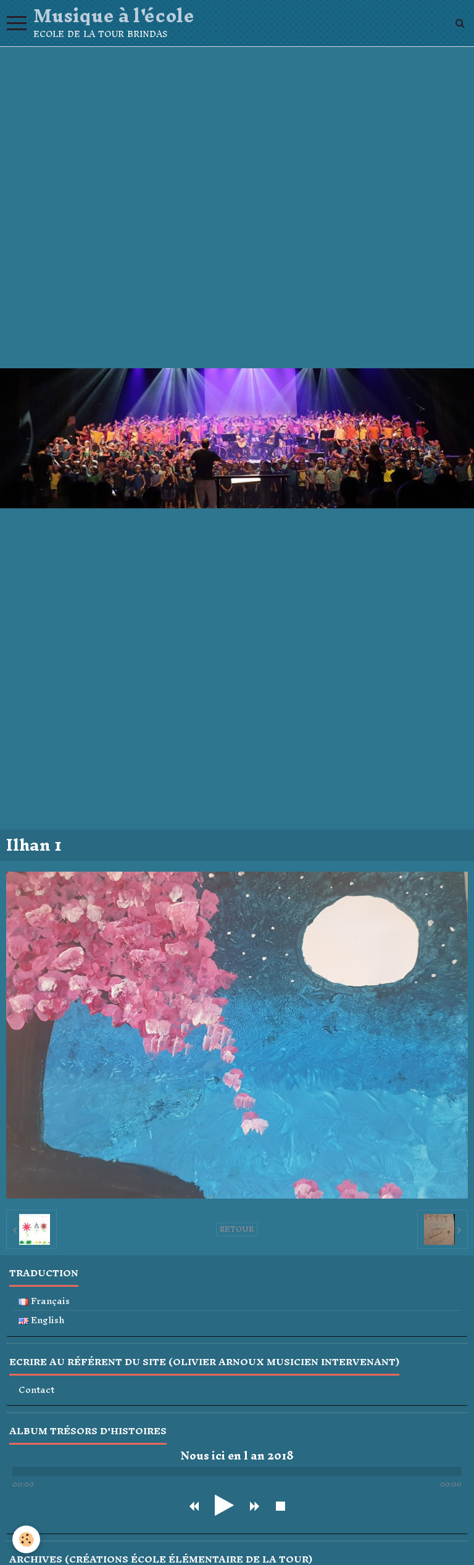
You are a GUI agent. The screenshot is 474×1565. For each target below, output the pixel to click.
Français (44, 1301)
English (42, 1320)
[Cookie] (26, 1539)
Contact (36, 1390)
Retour (237, 1229)
